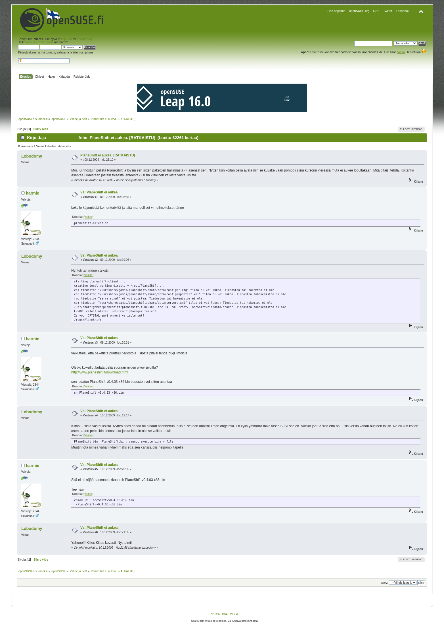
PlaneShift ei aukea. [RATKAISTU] (107, 155)
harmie (32, 193)
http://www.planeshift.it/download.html (99, 372)
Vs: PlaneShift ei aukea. (99, 192)
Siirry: (384, 582)
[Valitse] (88, 216)
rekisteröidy (84, 39)
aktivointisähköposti (39, 42)
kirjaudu (66, 39)
